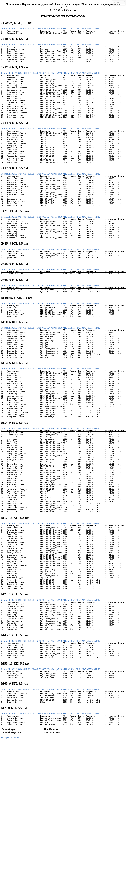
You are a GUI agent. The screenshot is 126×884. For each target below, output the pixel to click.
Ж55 (39, 28)
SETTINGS (119, 3)
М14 (70, 28)
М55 (89, 28)
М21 (79, 28)
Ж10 (10, 28)
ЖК (49, 28)
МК (98, 28)
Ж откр (4, 28)
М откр (54, 28)
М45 (84, 28)
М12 (65, 28)
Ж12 (15, 28)
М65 (93, 28)
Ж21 (30, 28)
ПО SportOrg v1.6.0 (10, 834)
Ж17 (25, 28)
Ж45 (34, 28)
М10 (60, 28)
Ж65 (44, 28)
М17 (74, 28)
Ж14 (20, 28)
